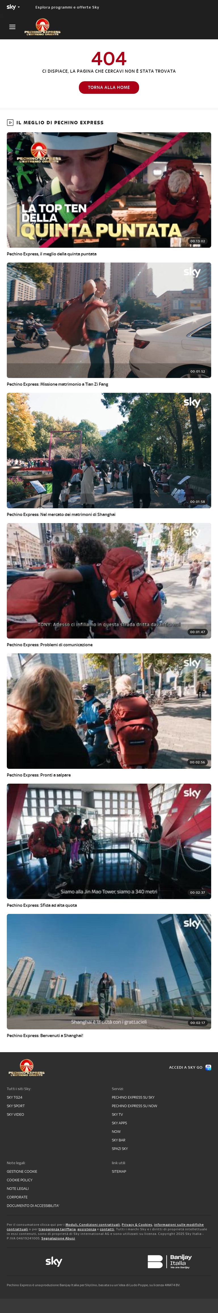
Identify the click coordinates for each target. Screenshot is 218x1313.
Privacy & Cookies (137, 1225)
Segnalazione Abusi (58, 1238)
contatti (107, 1229)
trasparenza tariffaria (57, 1229)
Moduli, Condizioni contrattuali (93, 1225)
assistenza (86, 1229)
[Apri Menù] (16, 27)
